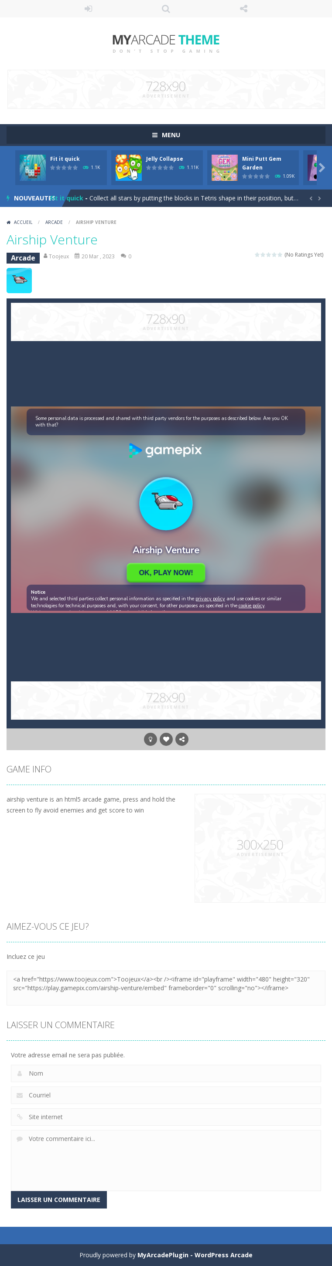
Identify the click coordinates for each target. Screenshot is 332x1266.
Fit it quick (65, 158)
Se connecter (88, 8)
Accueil (23, 222)
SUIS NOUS (243, 8)
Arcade (54, 222)
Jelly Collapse (164, 158)
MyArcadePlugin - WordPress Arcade (195, 1255)
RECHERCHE (166, 8)
